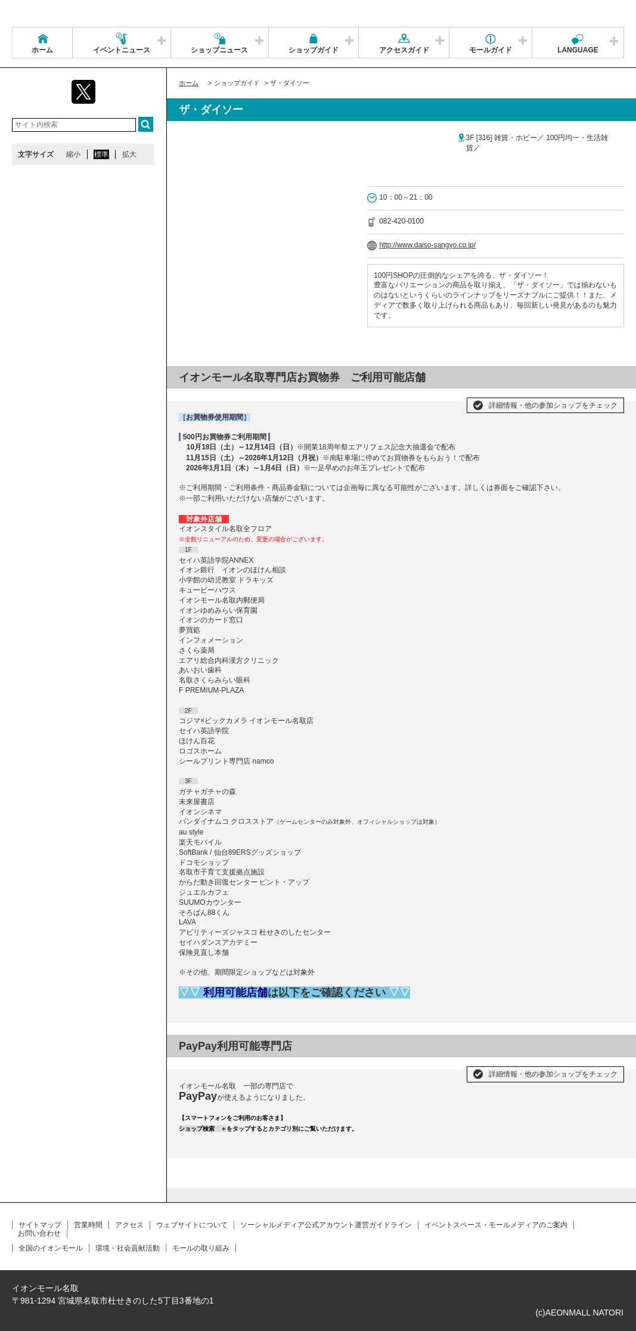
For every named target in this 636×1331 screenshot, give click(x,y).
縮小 (73, 154)
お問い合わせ (39, 1233)
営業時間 (88, 1225)
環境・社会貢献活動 (127, 1248)
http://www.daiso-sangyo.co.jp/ (427, 245)
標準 (101, 154)
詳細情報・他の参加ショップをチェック (553, 405)
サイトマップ (39, 1225)
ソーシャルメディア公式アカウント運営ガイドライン (326, 1225)
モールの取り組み (200, 1248)
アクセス (129, 1225)
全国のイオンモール (50, 1248)
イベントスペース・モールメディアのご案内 (495, 1225)
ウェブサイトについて (192, 1225)
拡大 (129, 154)
